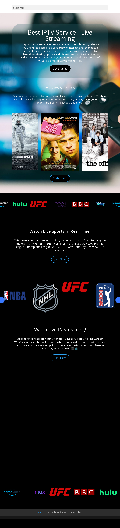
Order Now (60, 178)
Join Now (60, 259)
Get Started (60, 68)
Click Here (60, 358)
